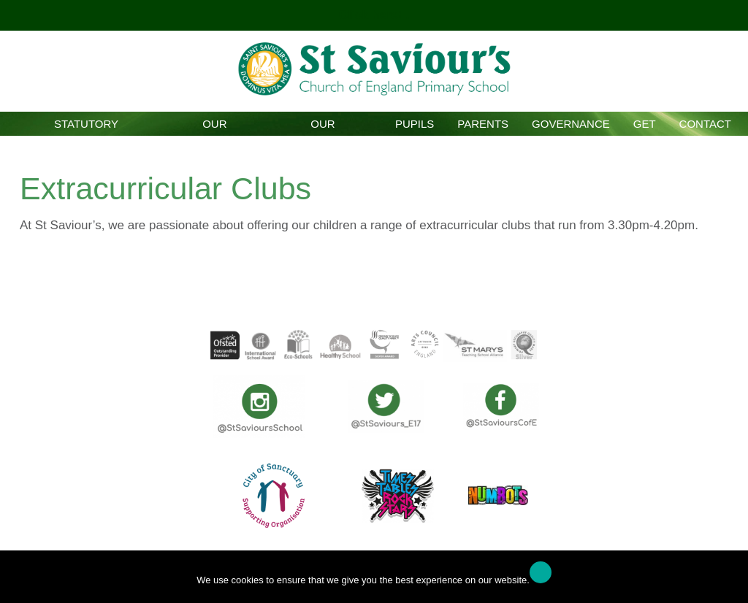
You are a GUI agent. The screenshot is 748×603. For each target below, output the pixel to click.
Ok (541, 572)
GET (644, 124)
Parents (482, 124)
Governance (571, 124)
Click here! (372, 15)
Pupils (414, 124)
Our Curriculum (322, 127)
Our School (214, 127)
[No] (729, 580)
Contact (705, 124)
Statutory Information (86, 127)
